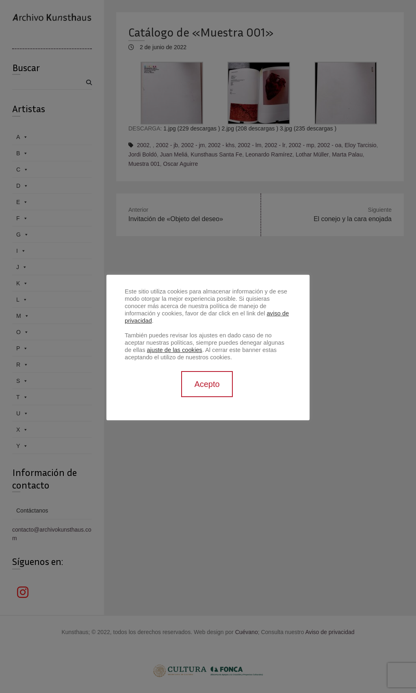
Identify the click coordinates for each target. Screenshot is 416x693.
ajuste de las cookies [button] (174, 350)
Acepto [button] (206, 384)
